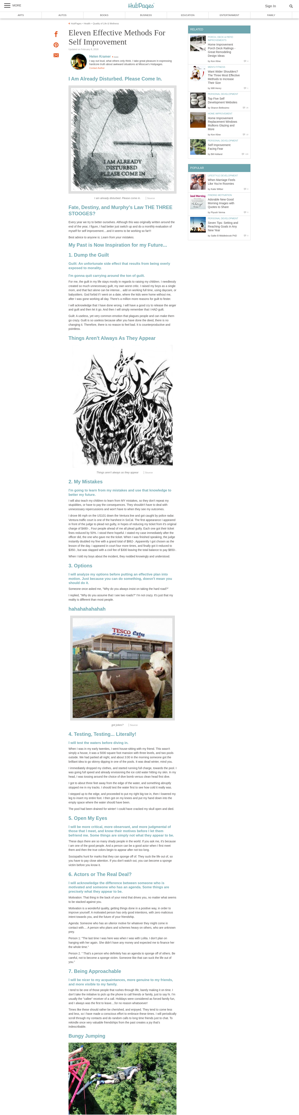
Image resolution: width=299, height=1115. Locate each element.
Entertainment (229, 15)
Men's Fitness (216, 67)
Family (271, 15)
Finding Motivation (220, 195)
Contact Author (97, 68)
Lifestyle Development (223, 175)
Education (187, 15)
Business (146, 15)
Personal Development (223, 94)
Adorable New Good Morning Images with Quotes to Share (221, 203)
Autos (62, 15)
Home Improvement (220, 113)
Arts (21, 15)
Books (104, 15)
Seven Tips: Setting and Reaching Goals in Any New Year (223, 226)
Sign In (270, 6)
